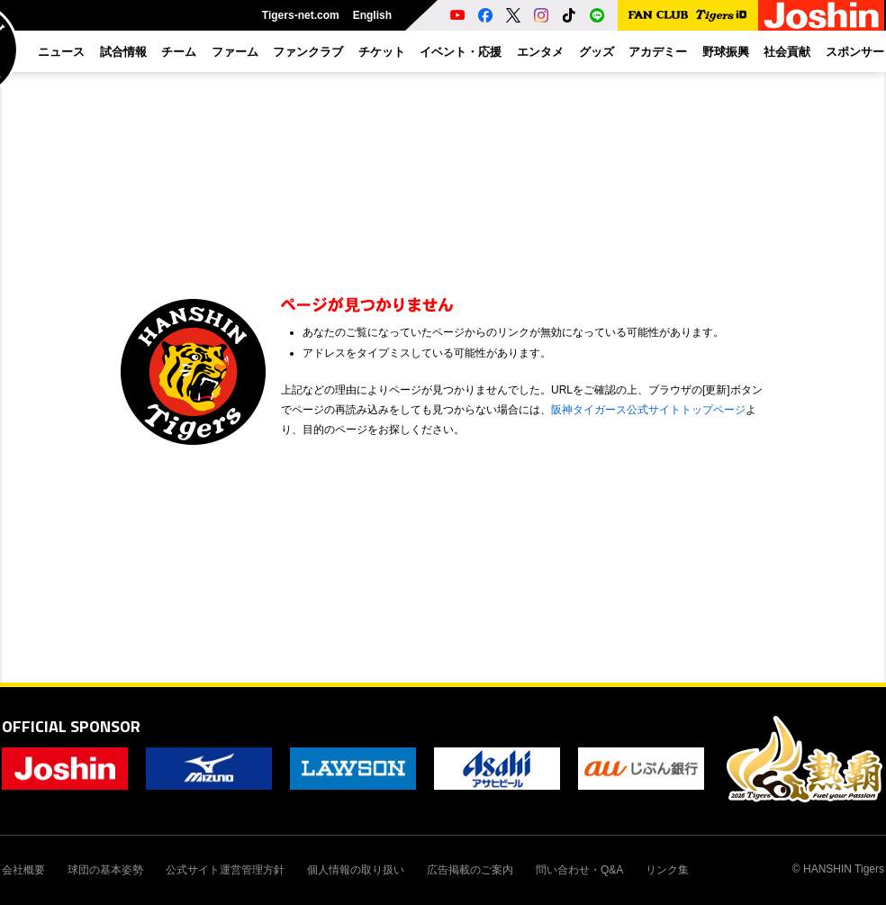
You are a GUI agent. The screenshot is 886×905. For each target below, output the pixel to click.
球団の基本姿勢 (105, 870)
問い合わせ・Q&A (579, 870)
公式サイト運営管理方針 (225, 870)
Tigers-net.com (300, 15)
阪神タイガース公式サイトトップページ (648, 409)
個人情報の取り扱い (355, 870)
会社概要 (23, 870)
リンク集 (667, 870)
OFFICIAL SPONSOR (71, 726)
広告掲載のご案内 (470, 870)
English (372, 15)
